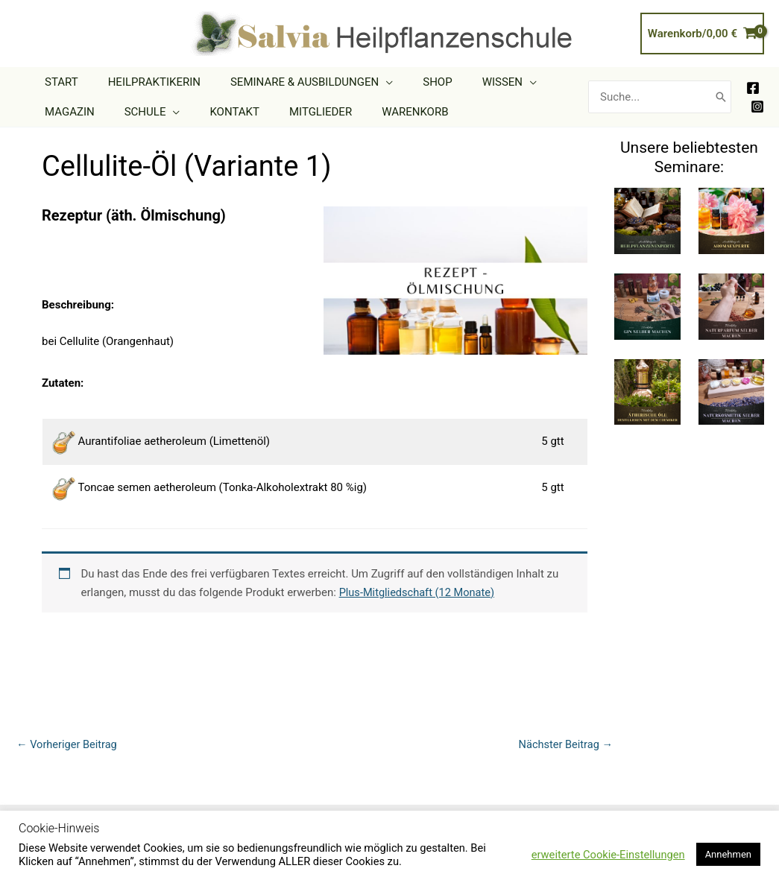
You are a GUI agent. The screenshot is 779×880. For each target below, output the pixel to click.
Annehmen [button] (728, 854)
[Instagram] (757, 106)
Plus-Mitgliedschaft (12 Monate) (419, 592)
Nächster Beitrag (564, 744)
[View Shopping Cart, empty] (702, 34)
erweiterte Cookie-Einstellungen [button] (608, 854)
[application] (367, 82)
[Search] (721, 97)
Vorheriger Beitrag (68, 744)
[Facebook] (753, 88)
